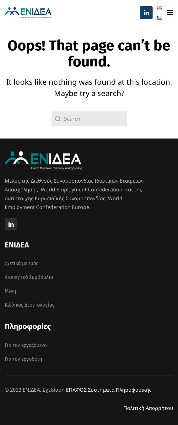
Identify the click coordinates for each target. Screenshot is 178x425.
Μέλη (10, 291)
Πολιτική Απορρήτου (148, 408)
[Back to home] (28, 12)
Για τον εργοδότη (23, 359)
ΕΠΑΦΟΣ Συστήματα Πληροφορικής (109, 389)
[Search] (89, 118)
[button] (170, 12)
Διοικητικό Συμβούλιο (29, 277)
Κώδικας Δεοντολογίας (29, 305)
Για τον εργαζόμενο (26, 345)
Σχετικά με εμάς (21, 263)
